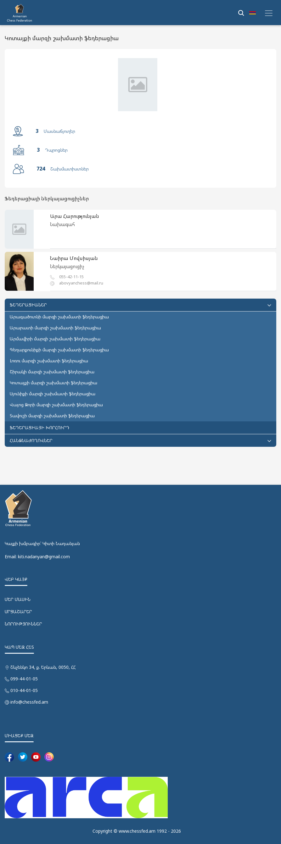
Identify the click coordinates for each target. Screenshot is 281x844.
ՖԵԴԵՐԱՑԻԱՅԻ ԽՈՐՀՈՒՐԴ (40, 427)
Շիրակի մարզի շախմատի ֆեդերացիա (52, 372)
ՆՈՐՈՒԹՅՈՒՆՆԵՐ (23, 624)
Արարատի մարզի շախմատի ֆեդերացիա (55, 328)
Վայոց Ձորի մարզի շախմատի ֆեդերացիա (56, 405)
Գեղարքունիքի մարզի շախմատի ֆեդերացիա (59, 350)
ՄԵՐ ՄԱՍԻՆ (18, 599)
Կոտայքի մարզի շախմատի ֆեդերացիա (53, 383)
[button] (252, 13)
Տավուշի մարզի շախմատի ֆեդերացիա (52, 416)
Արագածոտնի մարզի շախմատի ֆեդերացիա (59, 317)
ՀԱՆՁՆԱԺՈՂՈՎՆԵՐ (140, 440)
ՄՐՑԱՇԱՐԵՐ (18, 611)
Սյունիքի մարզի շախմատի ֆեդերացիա (52, 394)
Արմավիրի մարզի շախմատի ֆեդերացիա (55, 339)
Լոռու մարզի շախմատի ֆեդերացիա (49, 361)
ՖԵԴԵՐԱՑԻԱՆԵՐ (140, 304)
